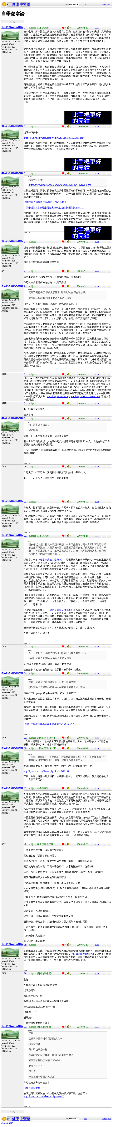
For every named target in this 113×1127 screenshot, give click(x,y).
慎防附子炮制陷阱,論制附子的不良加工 (46, 202)
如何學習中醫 (33, 1088)
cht (9, 4)
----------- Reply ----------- (12, 22)
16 (25, 748)
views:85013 (7, 1123)
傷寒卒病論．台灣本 (50, 559)
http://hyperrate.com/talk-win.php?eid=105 (44, 1096)
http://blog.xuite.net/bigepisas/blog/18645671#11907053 (73, 396)
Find (85, 4)
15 (25, 737)
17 (25, 788)
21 (25, 1026)
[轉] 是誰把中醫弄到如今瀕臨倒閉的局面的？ (49, 724)
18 (25, 844)
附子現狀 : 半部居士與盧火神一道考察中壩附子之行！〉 (55, 207)
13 (25, 646)
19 (25, 944)
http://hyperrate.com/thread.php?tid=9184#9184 (46, 771)
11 (25, 501)
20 (25, 973)
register (108, 4)
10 (25, 466)
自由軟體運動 (80, 954)
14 (25, 673)
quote (97, 28)
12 (25, 535)
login (104, 4)
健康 (15, 4)
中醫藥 (25, 4)
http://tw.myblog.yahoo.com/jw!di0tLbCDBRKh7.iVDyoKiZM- (54, 138)
